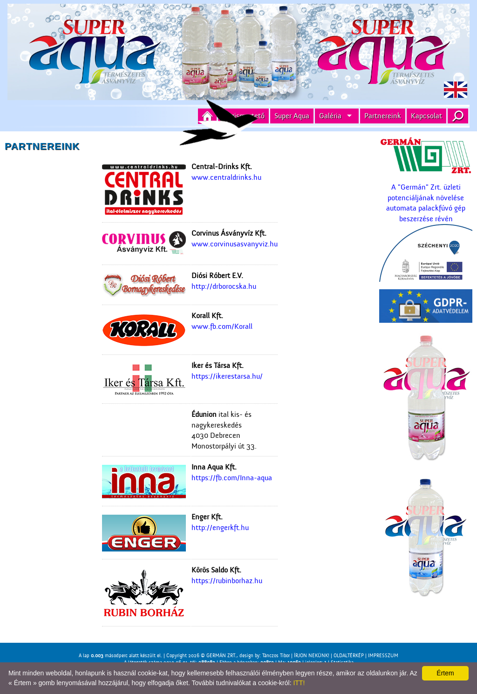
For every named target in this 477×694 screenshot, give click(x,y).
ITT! (299, 683)
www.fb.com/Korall (221, 326)
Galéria (330, 116)
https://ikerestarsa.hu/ (227, 376)
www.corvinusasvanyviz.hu (234, 244)
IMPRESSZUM (383, 656)
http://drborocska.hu (223, 286)
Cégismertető (243, 116)
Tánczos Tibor (276, 656)
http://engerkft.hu (220, 528)
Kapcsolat (426, 116)
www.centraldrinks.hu (226, 177)
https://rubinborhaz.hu (226, 581)
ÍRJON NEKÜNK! (311, 656)
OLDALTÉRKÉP (349, 656)
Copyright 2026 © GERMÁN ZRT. (201, 656)
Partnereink (382, 116)
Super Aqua (291, 116)
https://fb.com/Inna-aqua (231, 478)
